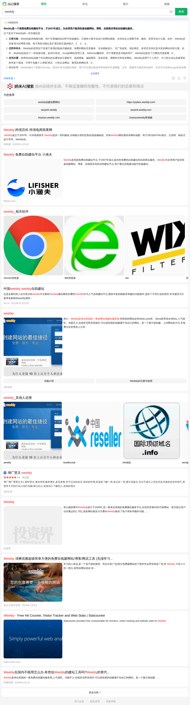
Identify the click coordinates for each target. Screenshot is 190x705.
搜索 (181, 11)
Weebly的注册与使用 (141, 381)
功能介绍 (49, 381)
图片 (126, 4)
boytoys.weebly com (49, 117)
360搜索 (12, 4)
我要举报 (111, 701)
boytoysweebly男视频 (141, 117)
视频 (167, 4)
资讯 (85, 4)
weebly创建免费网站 (49, 102)
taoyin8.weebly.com (141, 109)
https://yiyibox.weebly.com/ (141, 102)
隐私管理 (95, 701)
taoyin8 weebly (49, 109)
